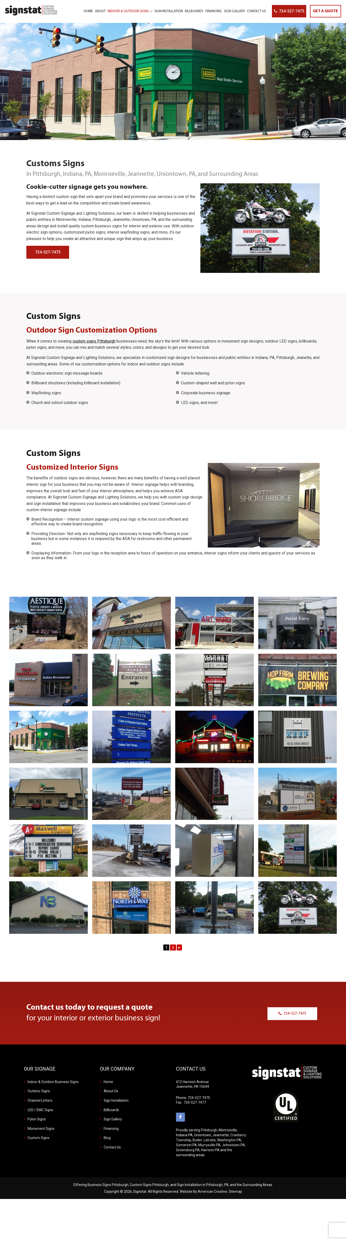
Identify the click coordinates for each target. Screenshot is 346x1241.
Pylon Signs (37, 1119)
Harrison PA (210, 1150)
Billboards (111, 1110)
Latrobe (210, 1140)
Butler (197, 1140)
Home (108, 1082)
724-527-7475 (291, 11)
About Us (111, 1091)
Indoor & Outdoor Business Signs (53, 1082)
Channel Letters (40, 1100)
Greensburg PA (188, 1150)
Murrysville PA (209, 1145)
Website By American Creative (203, 1191)
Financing (111, 1129)
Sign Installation (116, 1100)
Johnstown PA (233, 1145)
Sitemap (235, 1191)
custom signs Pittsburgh (94, 341)
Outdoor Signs (39, 1091)
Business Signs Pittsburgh (107, 1185)
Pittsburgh (209, 1130)
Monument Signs (41, 1129)
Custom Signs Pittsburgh (149, 1185)
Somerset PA (186, 1145)
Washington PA (229, 1140)
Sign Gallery (113, 1119)
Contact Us (112, 1147)
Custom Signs (38, 1138)
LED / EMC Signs (40, 1110)
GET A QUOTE (325, 11)
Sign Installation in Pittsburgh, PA (202, 1185)
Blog (107, 1138)
